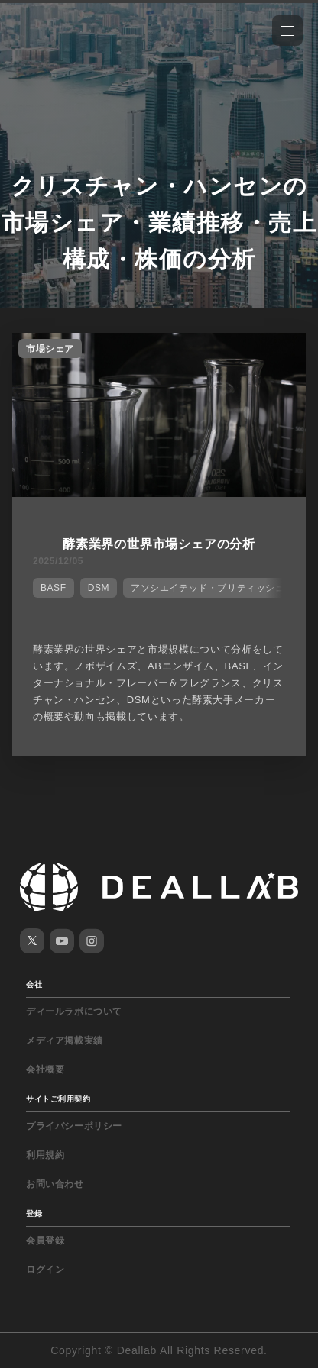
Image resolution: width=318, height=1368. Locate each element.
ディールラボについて (74, 1011)
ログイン (45, 1269)
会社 (34, 984)
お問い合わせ (55, 1184)
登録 (34, 1213)
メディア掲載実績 (64, 1040)
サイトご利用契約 (58, 1099)
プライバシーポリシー (74, 1126)
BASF (54, 587)
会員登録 (45, 1240)
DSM (98, 587)
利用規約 (45, 1155)
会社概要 (45, 1069)
